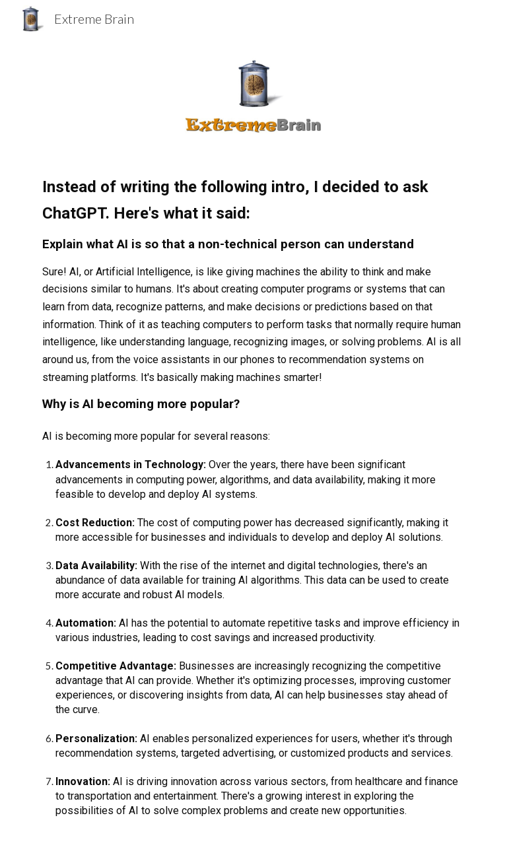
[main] (253, 507)
